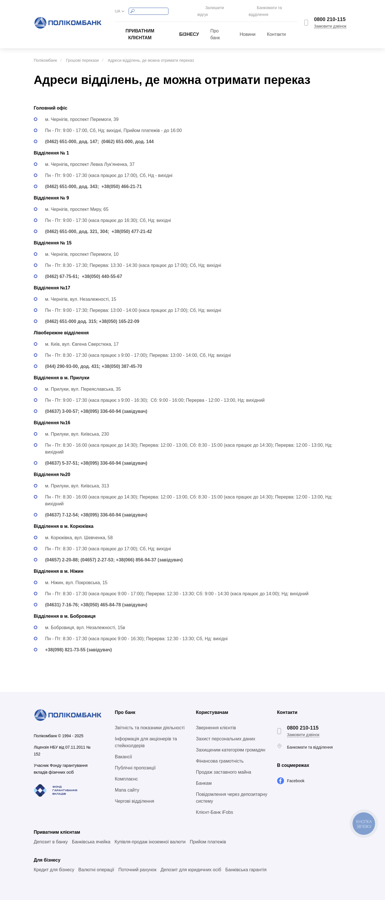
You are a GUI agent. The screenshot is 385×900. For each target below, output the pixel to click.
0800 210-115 (330, 16)
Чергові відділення (134, 794)
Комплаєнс (126, 772)
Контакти (276, 28)
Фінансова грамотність (220, 754)
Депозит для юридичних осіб (190, 863)
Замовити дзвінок (330, 23)
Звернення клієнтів (216, 721)
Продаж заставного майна (223, 765)
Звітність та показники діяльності (150, 721)
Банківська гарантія (246, 863)
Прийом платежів (208, 835)
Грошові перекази (82, 54)
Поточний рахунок (137, 863)
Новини (248, 28)
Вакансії (123, 750)
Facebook (295, 774)
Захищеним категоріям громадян (230, 743)
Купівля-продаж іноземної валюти (150, 835)
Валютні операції (96, 863)
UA (117, 8)
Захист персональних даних (225, 732)
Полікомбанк (45, 54)
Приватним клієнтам (139, 28)
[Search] (148, 8)
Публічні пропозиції (135, 761)
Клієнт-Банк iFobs (214, 806)
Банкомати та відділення (274, 8)
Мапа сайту (127, 783)
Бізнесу (189, 28)
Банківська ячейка (91, 835)
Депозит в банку (51, 835)
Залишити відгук (210, 8)
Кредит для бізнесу (54, 863)
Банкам (204, 777)
